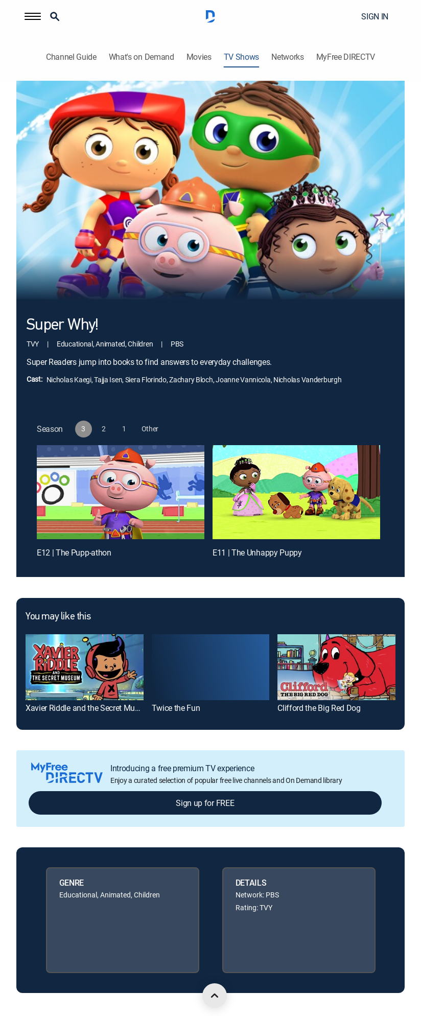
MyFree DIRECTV (346, 57)
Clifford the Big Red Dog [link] (318, 707)
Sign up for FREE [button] (205, 803)
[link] (85, 667)
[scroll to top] (214, 995)
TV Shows (241, 57)
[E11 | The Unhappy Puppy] (296, 492)
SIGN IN (374, 16)
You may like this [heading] (58, 617)
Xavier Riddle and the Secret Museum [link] (90, 707)
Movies (199, 57)
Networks (287, 57)
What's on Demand (141, 57)
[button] (33, 16)
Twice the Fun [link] (176, 707)
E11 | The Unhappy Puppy (257, 552)
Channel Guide (71, 57)
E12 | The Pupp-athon (74, 552)
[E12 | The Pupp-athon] (120, 492)
